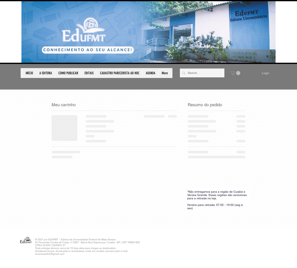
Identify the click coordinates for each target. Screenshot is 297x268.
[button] (235, 73)
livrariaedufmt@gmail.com (49, 254)
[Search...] (202, 72)
